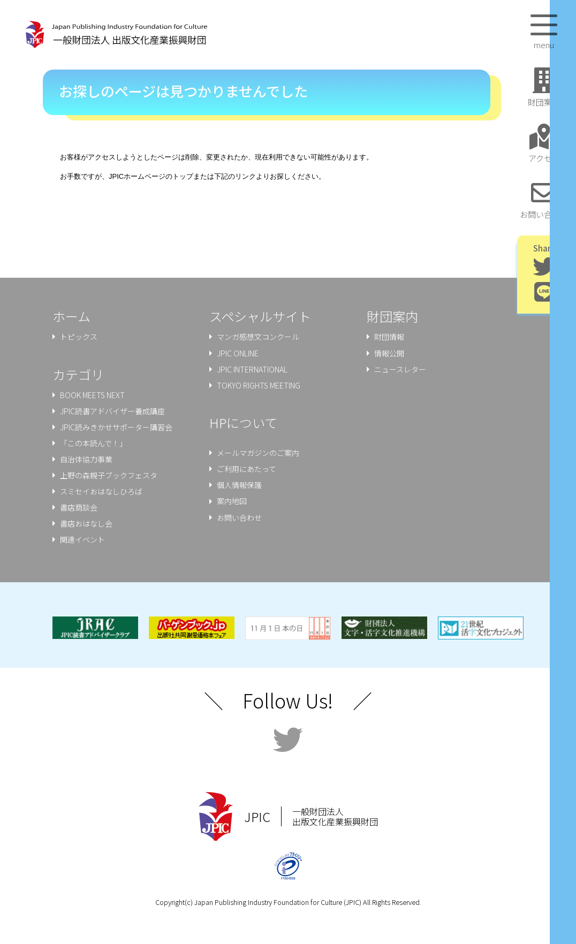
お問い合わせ (239, 517)
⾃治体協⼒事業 (86, 459)
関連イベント (82, 539)
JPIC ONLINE (238, 353)
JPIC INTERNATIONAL (252, 369)
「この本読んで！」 (93, 443)
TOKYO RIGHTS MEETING (258, 385)
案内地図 (232, 501)
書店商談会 (78, 507)
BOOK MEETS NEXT (92, 395)
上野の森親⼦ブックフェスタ (108, 475)
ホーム (71, 316)
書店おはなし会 (86, 523)
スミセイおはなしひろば (101, 491)
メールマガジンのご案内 (258, 452)
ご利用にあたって (246, 468)
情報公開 (389, 353)
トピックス (78, 336)
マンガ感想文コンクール (258, 336)
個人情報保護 (239, 484)
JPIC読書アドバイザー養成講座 (112, 411)
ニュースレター (400, 369)
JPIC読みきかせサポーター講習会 (116, 427)
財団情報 (389, 336)
